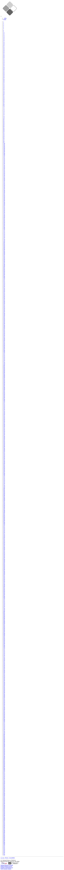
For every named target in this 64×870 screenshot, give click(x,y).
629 (4, 794)
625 (4, 789)
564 (4, 714)
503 (4, 639)
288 (4, 374)
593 (4, 750)
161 (4, 218)
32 (3, 59)
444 (4, 566)
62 (3, 96)
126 (4, 175)
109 (4, 154)
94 (3, 136)
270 (4, 352)
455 (4, 580)
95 (3, 137)
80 (3, 119)
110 (4, 155)
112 (4, 158)
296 (4, 384)
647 (4, 816)
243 (4, 319)
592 (4, 749)
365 (4, 469)
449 (4, 573)
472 (4, 601)
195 (4, 260)
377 (4, 484)
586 (4, 741)
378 (4, 485)
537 (4, 681)
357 (4, 459)
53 (3, 85)
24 (3, 50)
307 (4, 398)
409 (4, 523)
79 (3, 117)
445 (4, 568)
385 (4, 494)
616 (4, 778)
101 (4, 144)
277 (4, 361)
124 (4, 173)
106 (4, 151)
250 (4, 328)
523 (4, 664)
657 (4, 829)
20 (3, 45)
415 (4, 531)
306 (4, 397)
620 (4, 783)
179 (4, 240)
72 (3, 109)
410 (4, 525)
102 (4, 146)
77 (3, 115)
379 (4, 486)
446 (4, 569)
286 (4, 372)
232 (4, 306)
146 (4, 200)
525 (4, 666)
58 (3, 91)
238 (4, 313)
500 (4, 635)
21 (3, 46)
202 (4, 269)
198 (4, 264)
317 (4, 410)
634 (4, 800)
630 (4, 795)
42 (3, 72)
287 (4, 373)
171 (4, 231)
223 (4, 295)
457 (4, 582)
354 (4, 456)
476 (4, 606)
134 (4, 185)
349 (4, 450)
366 (4, 470)
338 (4, 436)
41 (3, 71)
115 (4, 162)
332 (4, 429)
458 (4, 584)
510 (4, 648)
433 (4, 553)
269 (4, 351)
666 (4, 840)
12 (3, 35)
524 (4, 665)
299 (4, 388)
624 (4, 788)
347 (4, 447)
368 (4, 473)
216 (4, 286)
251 (4, 329)
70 (3, 106)
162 (4, 219)
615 (4, 777)
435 (4, 555)
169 (4, 228)
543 (4, 688)
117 (4, 164)
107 (4, 152)
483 (4, 614)
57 (3, 90)
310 (4, 402)
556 (4, 704)
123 (4, 171)
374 (4, 480)
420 (4, 537)
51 (3, 83)
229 (4, 302)
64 (3, 99)
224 (4, 296)
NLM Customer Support (6, 868)
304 (4, 394)
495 (4, 629)
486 (4, 618)
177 (4, 238)
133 (4, 184)
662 (4, 835)
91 (3, 132)
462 (4, 589)
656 (4, 827)
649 (4, 819)
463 (4, 590)
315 (4, 408)
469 (4, 597)
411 (4, 526)
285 (4, 371)
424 (4, 542)
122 (4, 170)
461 (4, 587)
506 (4, 643)
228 (4, 301)
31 (3, 58)
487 (4, 619)
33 (3, 61)
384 (4, 493)
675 (4, 851)
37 (3, 66)
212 (4, 281)
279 (4, 363)
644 (4, 813)
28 (3, 55)
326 (4, 421)
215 (4, 285)
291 (4, 378)
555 (4, 703)
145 (4, 199)
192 (4, 256)
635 (4, 801)
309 (4, 400)
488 (4, 621)
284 (4, 370)
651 (4, 821)
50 (3, 82)
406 (4, 520)
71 (3, 107)
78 (3, 116)
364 (4, 468)
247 (4, 324)
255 (4, 334)
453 (4, 578)
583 (4, 737)
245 (4, 322)
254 (4, 333)
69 (3, 105)
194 (4, 259)
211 (4, 280)
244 (4, 320)
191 (4, 255)
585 (4, 740)
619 (4, 782)
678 (4, 854)
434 (4, 554)
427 (4, 546)
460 (4, 586)
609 (4, 769)
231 (4, 304)
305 (4, 395)
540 (4, 685)
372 (4, 478)
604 (4, 763)
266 (4, 347)
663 (4, 836)
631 (4, 797)
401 (4, 514)
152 (4, 207)
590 (4, 746)
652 (4, 822)
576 (4, 729)
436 (4, 557)
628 (4, 793)
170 (4, 229)
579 (4, 733)
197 (4, 263)
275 (4, 358)
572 (4, 724)
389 (4, 499)
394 (4, 505)
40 (3, 69)
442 (4, 564)
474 (4, 603)
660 (4, 832)
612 (4, 773)
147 (4, 201)
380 (4, 488)
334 (4, 431)
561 (4, 710)
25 (3, 51)
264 (4, 345)
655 (4, 826)
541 (4, 686)
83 (3, 122)
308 (4, 399)
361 (4, 464)
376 (4, 483)
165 (4, 223)
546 (4, 692)
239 (4, 314)
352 (4, 453)
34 (3, 62)
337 (4, 435)
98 (3, 141)
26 (3, 52)
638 (4, 805)
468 (4, 596)
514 (4, 653)
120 (4, 168)
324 (4, 419)
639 (4, 806)
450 (4, 574)
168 (4, 227)
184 (4, 247)
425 (4, 543)
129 (4, 179)
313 (4, 405)
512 (4, 650)
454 (4, 579)
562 (4, 712)
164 (4, 222)
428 (4, 547)
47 (3, 78)
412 (4, 527)
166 (4, 224)
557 (4, 705)
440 (4, 562)
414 (4, 530)
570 (4, 721)
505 (4, 642)
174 (4, 234)
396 (4, 507)
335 (4, 432)
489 (4, 622)
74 (3, 111)
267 (4, 349)
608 (4, 768)
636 (4, 803)
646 (4, 815)
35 (3, 63)
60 (3, 94)
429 (4, 548)
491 (4, 624)
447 (4, 570)
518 (4, 657)
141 (4, 194)
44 (3, 74)
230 (4, 303)
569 (4, 720)
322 (4, 416)
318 (4, 411)
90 (3, 131)
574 (4, 726)
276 (4, 360)
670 (4, 845)
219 (4, 290)
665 (4, 838)
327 (4, 422)
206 (4, 274)
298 (4, 387)
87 (3, 127)
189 (4, 253)
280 (4, 365)
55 (3, 88)
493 (4, 627)
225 (4, 297)
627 (4, 792)
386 (4, 495)
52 (3, 84)
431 (4, 550)
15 (3, 39)
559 (4, 708)
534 (4, 677)
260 (4, 340)
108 (4, 153)
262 (4, 343)
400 (4, 512)
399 (4, 511)
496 (4, 630)
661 (4, 833)
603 (4, 762)
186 (4, 249)
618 (4, 781)
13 (3, 36)
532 (4, 675)
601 (4, 760)
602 (4, 761)
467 (4, 595)
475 (4, 605)
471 (4, 600)
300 (4, 389)
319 (4, 413)
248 (4, 325)
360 (4, 463)
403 (4, 516)
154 (4, 210)
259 (4, 339)
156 (4, 212)
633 (4, 799)
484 (4, 616)
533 (4, 676)
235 (4, 309)
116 (4, 163)
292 (4, 379)
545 (4, 691)
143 (4, 196)
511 (4, 649)
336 (4, 434)
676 (4, 852)
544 (4, 689)
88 (3, 128)
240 (4, 315)
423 (4, 541)
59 (3, 93)
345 (4, 445)
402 (4, 515)
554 (4, 702)
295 (4, 383)
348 (4, 448)
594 (4, 751)
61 (3, 95)
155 (4, 211)
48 (3, 79)
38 (3, 67)
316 (4, 409)
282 (4, 367)
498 (4, 633)
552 (4, 699)
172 (4, 232)
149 (4, 203)
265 (4, 346)
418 (4, 534)
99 (3, 142)
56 (3, 89)
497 (4, 632)
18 (3, 42)
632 (4, 798)
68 (3, 104)
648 (4, 817)
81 (3, 120)
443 (4, 565)
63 (3, 98)
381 (4, 489)
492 (4, 626)
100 (4, 143)
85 (3, 125)
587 (4, 742)
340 (4, 438)
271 (4, 354)
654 (4, 825)
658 (4, 830)
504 (4, 640)
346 (4, 446)
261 (4, 341)
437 (4, 558)
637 (4, 804)
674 (4, 849)
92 (3, 133)
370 (4, 475)
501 (4, 637)
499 (4, 634)
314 (4, 406)
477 (4, 607)
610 (4, 771)
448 (4, 571)
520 (4, 660)
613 (4, 774)
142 (4, 195)
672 (4, 847)
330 (4, 426)
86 (3, 126)
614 (4, 776)
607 (4, 767)
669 (4, 843)
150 (4, 205)
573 (4, 725)
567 (4, 718)
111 (4, 157)
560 (4, 709)
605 (4, 765)
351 (4, 452)
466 (4, 594)
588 (4, 744)
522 (4, 662)
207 (4, 275)
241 (4, 317)
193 (4, 258)
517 (4, 656)
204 (4, 271)
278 (4, 362)
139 (4, 191)
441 (4, 563)
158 (4, 215)
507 (4, 644)
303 (4, 393)
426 (4, 544)
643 (4, 811)
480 (4, 611)
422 (4, 539)
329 (4, 425)
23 (3, 48)
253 (4, 331)
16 (3, 40)
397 (4, 509)
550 (4, 697)
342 (4, 441)
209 (4, 277)
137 (4, 189)
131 (4, 181)
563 (4, 713)
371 (4, 477)
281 (4, 366)
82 (3, 121)
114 (4, 160)
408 (4, 522)
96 (3, 138)
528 (4, 670)
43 (3, 73)
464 (4, 591)
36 (3, 64)
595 (4, 752)
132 (4, 183)
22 (3, 47)
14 (3, 37)
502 (4, 638)
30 (3, 57)
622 (4, 785)
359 (4, 462)
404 (4, 517)
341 (4, 440)
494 (4, 628)
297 (4, 386)
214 (4, 283)
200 (4, 266)
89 (3, 130)
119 (4, 167)
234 (4, 308)
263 (4, 344)
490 (4, 623)
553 (4, 701)
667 (4, 841)
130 (4, 180)
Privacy (7, 857)
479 (4, 610)
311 (4, 403)
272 (4, 355)
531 (4, 673)
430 (4, 549)
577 (4, 730)
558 (4, 707)
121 (4, 169)
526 (4, 667)
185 (4, 248)
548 (4, 694)
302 (4, 392)
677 (4, 853)
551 (4, 698)
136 (4, 187)
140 (4, 192)
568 (4, 719)
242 (4, 318)
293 (4, 381)
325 (4, 420)
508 (4, 645)
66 (3, 101)
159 (4, 216)
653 (4, 824)
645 (4, 814)
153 (4, 208)
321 (4, 415)
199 (4, 265)
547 (4, 693)
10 (3, 32)
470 (4, 598)
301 (4, 390)
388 (4, 498)
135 (4, 186)
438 (4, 559)
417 (4, 533)
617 (4, 779)
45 (3, 75)
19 (3, 44)
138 (4, 190)
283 (4, 368)
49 (3, 80)
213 (4, 282)
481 (4, 612)
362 (4, 466)
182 (4, 244)
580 (4, 734)
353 (4, 454)
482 (4, 613)
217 (4, 287)
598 (4, 756)
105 (4, 149)
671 (4, 846)
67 (3, 103)
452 (4, 576)
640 (4, 808)
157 (4, 213)
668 (4, 842)
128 (4, 178)
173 (4, 233)
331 (4, 427)
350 (4, 451)
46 (3, 77)
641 (4, 809)
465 (4, 592)
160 (4, 217)
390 (4, 500)
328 (4, 424)
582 (4, 736)
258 (4, 338)
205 (4, 272)
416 (4, 532)
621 (4, 784)
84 (3, 123)
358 (4, 461)
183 (4, 245)
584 (4, 739)
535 (4, 678)
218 (4, 288)
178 (4, 239)
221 (4, 292)
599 (4, 757)
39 (3, 68)
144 (4, 197)
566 (4, 717)
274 (4, 357)
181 (4, 243)
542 (4, 687)
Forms (4, 19)
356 (4, 458)
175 (4, 235)
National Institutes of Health (7, 865)
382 (4, 490)
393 (4, 504)
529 (4, 671)
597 (4, 755)
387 (4, 496)
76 (3, 114)
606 (4, 766)
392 (4, 502)
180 (4, 242)
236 (4, 311)
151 (4, 206)
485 (4, 617)
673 (4, 848)
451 (4, 575)
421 (4, 538)
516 (4, 655)
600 (4, 758)
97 (3, 139)
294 (4, 382)
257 (4, 336)
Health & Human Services (6, 866)
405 (4, 518)
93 (3, 135)
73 (3, 110)
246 (4, 323)
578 (4, 731)
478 (4, 608)
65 (3, 100)
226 (4, 298)
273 (4, 356)
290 (4, 377)
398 (4, 510)
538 (4, 682)
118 (4, 165)
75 (3, 112)
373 (4, 479)
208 (4, 276)
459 (4, 585)
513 (4, 651)
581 (4, 735)
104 (4, 148)
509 (4, 646)
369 (4, 474)
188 (4, 251)
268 (4, 350)
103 (4, 147)
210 (4, 279)
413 (4, 528)
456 (4, 581)
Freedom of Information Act (7, 867)
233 (4, 307)
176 (4, 237)
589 (4, 745)
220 (4, 291)
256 (4, 335)
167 (4, 226)
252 (4, 330)
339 (4, 437)
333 (4, 430)
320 (4, 414)
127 (4, 176)
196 (4, 261)
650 (4, 820)
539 (4, 683)
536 (4, 680)
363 (4, 467)
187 (4, 250)
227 (4, 299)
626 (4, 790)
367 (4, 472)
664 (4, 837)
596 (4, 753)
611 (4, 772)
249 (4, 327)
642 (4, 810)
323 (4, 418)
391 (4, 501)
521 (4, 661)
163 (4, 221)
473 (4, 602)
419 (4, 536)
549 (4, 696)
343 (4, 442)
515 (4, 654)
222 (4, 293)
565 (4, 715)
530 (4, 672)
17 (3, 41)
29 (3, 56)
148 (4, 202)
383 (4, 491)
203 (4, 270)
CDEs (5, 18)
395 (4, 506)
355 (4, 457)
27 (3, 53)
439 (4, 560)
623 (4, 787)
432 (4, 552)
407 (4, 521)
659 (4, 831)
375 (4, 482)
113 (4, 159)
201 (4, 267)
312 (4, 404)
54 (3, 87)
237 (4, 312)
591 (4, 747)
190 (4, 254)
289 (4, 376)
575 (4, 728)
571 (4, 723)
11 (3, 34)
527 (4, 669)
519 (4, 659)
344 (4, 443)
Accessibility (12, 857)
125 (4, 174)
